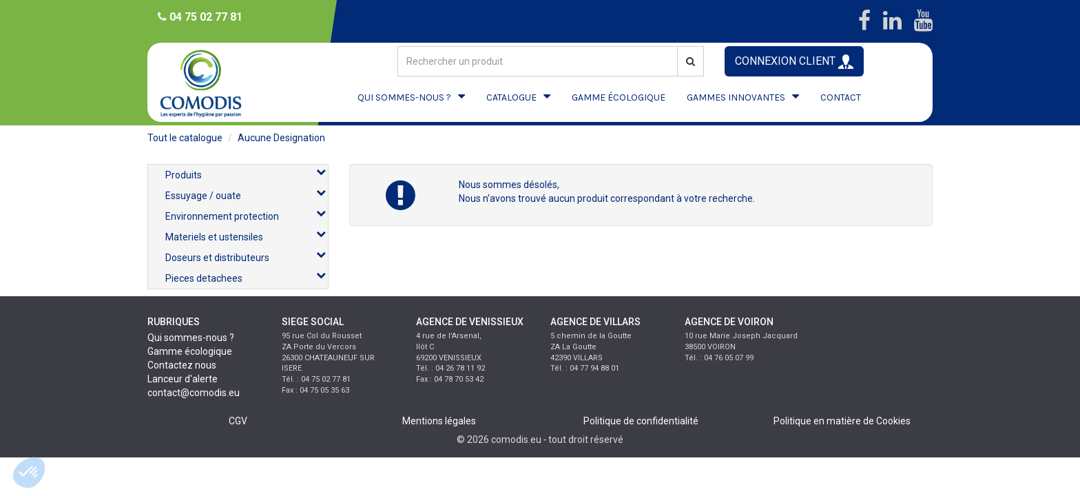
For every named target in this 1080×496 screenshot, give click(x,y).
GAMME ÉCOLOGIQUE (618, 97)
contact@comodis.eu (193, 392)
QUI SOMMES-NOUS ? (404, 97)
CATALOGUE (511, 97)
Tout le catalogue (184, 137)
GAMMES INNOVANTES (736, 97)
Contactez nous (181, 365)
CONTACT (840, 97)
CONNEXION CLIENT (794, 61)
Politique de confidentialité (640, 420)
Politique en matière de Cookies (842, 420)
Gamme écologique (189, 351)
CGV (238, 420)
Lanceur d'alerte (182, 378)
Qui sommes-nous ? (190, 337)
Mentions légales (439, 420)
